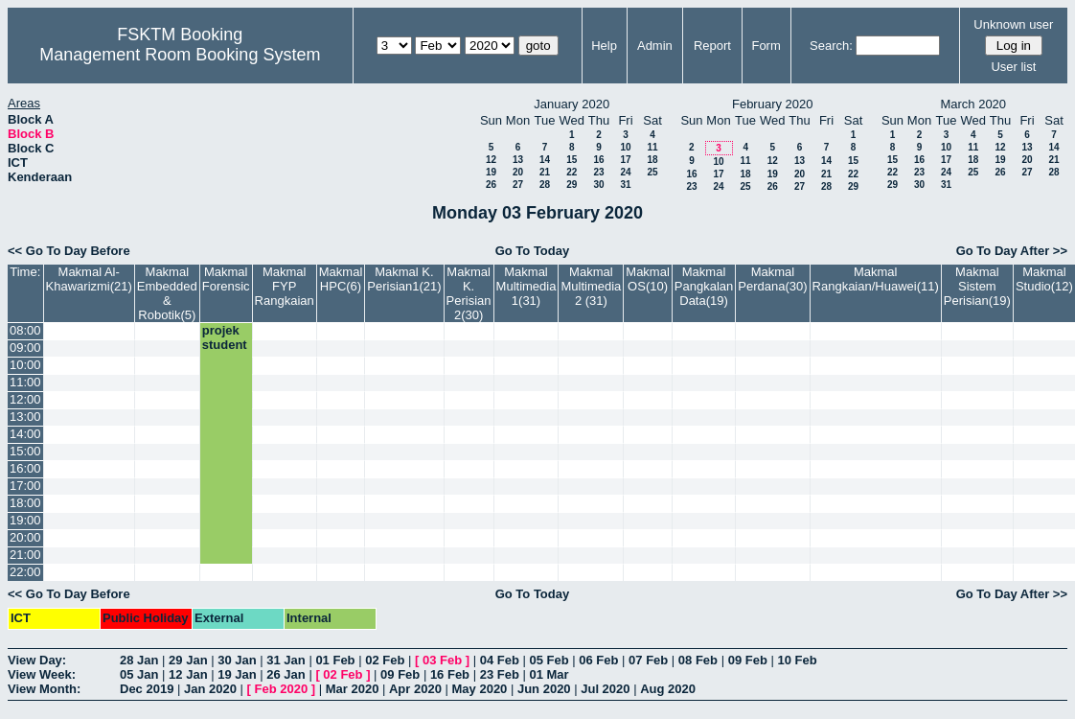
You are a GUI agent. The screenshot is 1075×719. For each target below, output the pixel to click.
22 (571, 172)
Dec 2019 (146, 689)
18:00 (25, 503)
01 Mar (548, 674)
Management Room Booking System (179, 54)
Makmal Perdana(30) (772, 279)
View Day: (37, 660)
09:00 (25, 347)
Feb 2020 (282, 689)
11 (652, 147)
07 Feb (648, 660)
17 (625, 159)
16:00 (25, 468)
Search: (831, 45)
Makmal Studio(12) (1044, 279)
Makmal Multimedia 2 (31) (590, 286)
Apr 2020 (415, 689)
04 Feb (499, 660)
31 (625, 184)
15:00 (25, 451)
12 (491, 159)
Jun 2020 (544, 689)
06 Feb (598, 660)
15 (571, 159)
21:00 (25, 554)
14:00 (25, 434)
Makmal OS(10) (648, 279)
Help (604, 45)
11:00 (25, 382)
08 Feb (698, 660)
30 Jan (236, 660)
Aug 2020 (668, 689)
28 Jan (139, 660)
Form (765, 45)
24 (625, 172)
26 (491, 184)
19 (491, 172)
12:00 (25, 399)
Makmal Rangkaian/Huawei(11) (875, 279)
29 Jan (188, 660)
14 (544, 159)
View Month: (44, 689)
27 (518, 184)
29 (571, 184)
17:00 (25, 485)
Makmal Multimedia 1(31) (526, 286)
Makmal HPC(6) (341, 279)
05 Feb (548, 660)
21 (544, 172)
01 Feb (335, 660)
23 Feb (499, 674)
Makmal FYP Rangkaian (284, 286)
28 (544, 184)
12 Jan (188, 674)
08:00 (25, 330)
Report (712, 45)
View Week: (42, 674)
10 (625, 147)
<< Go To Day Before (69, 251)
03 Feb (442, 660)
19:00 (25, 520)
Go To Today (532, 251)
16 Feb (449, 674)
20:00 (25, 537)
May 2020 (480, 689)
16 (598, 159)
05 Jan (139, 674)
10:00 (25, 365)
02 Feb (384, 660)
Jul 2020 (605, 689)
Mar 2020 (352, 689)
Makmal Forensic (226, 279)
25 (652, 172)
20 (518, 172)
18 (652, 159)
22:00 (25, 572)
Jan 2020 (210, 689)
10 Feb (796, 660)
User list (1013, 66)
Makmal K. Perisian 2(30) (469, 293)
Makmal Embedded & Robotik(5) (167, 293)
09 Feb (747, 660)
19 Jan (236, 674)
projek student (224, 337)
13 (518, 159)
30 (598, 184)
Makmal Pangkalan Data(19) (704, 286)
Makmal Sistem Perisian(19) (977, 286)
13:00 (25, 416)
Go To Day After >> (1011, 251)
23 (598, 172)
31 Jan (285, 660)
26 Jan (285, 674)
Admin (655, 45)
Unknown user (1013, 24)
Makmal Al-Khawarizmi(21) (89, 279)
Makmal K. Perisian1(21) (404, 279)
